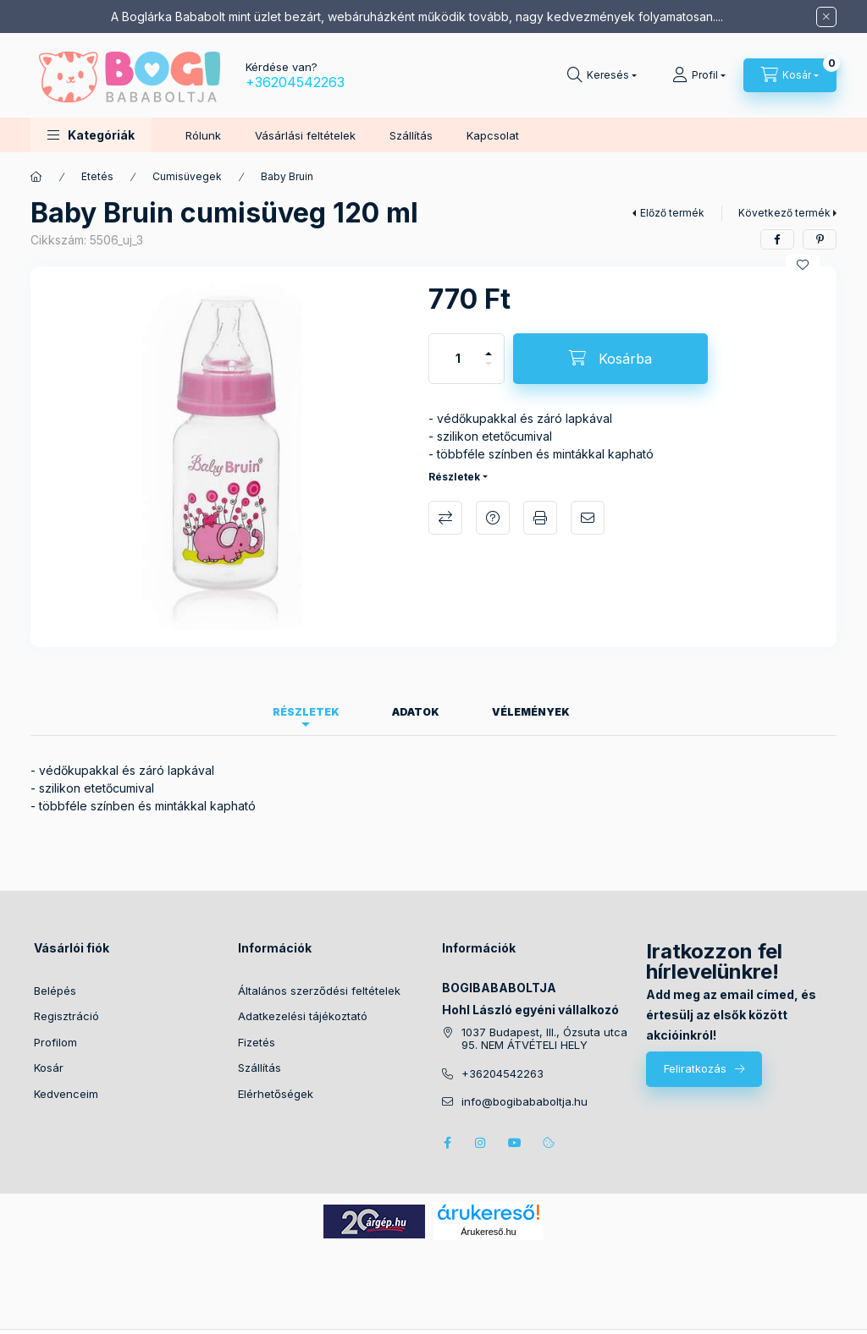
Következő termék (784, 212)
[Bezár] (826, 17)
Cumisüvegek (187, 176)
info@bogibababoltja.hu (524, 1101)
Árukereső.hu (488, 1232)
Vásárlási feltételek (305, 135)
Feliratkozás (695, 1068)
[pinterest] (820, 239)
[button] (91, 135)
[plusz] (488, 346)
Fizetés (256, 1042)
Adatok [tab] (415, 711)
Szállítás (411, 135)
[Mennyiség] (458, 358)
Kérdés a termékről (493, 518)
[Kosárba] (610, 358)
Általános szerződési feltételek (319, 990)
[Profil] (698, 75)
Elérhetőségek (275, 1094)
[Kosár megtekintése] (790, 75)
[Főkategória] (36, 176)
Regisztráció (66, 1016)
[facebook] (777, 239)
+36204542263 (295, 82)
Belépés (55, 990)
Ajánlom (588, 518)
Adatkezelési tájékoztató (302, 1016)
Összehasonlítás (445, 518)
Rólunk (203, 135)
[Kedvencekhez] (803, 265)
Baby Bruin (287, 176)
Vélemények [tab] (531, 711)
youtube (515, 1143)
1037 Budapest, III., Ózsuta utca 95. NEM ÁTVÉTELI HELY (544, 1039)
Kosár (49, 1067)
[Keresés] (601, 75)
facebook (447, 1143)
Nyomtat (540, 518)
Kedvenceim (66, 1094)
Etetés (97, 176)
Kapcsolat (493, 135)
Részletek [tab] (306, 711)
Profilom (55, 1042)
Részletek (454, 476)
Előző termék (672, 212)
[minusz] (488, 371)
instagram (481, 1143)
